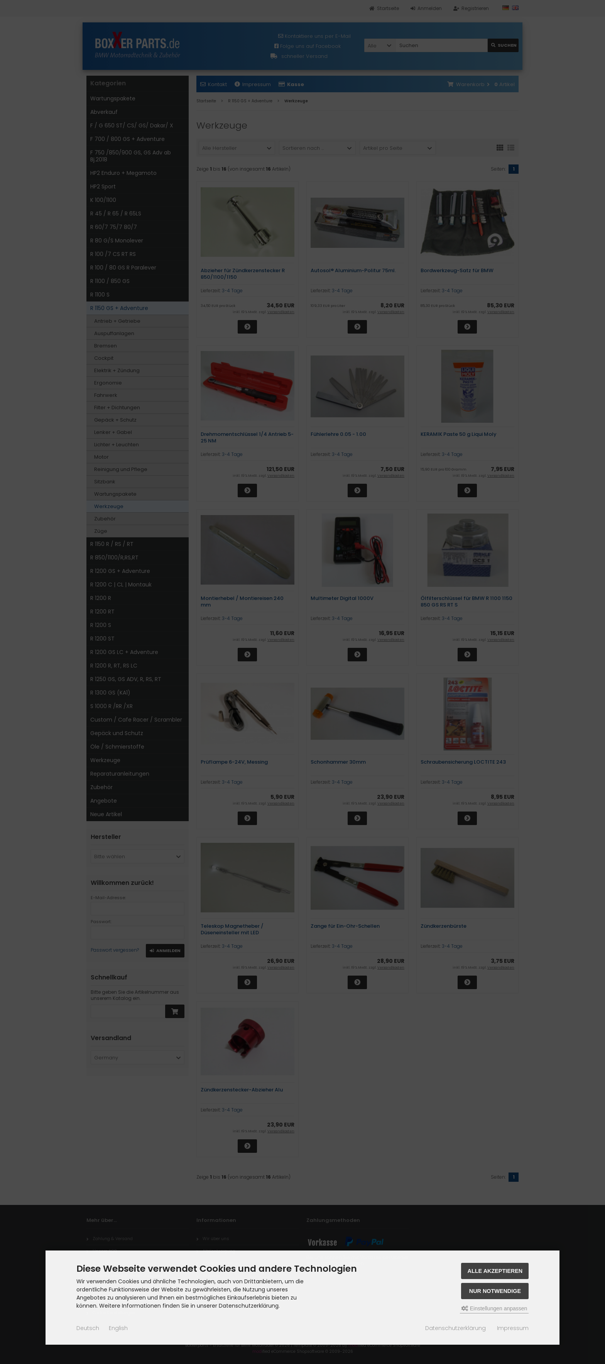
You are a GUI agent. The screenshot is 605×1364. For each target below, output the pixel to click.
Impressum (513, 1328)
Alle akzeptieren (495, 1271)
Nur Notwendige (495, 1291)
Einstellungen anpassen (494, 1308)
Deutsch (87, 1328)
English (118, 1328)
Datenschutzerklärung (455, 1328)
